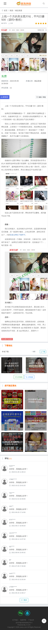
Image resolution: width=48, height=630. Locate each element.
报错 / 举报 (41, 97)
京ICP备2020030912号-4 (24, 623)
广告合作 (31, 620)
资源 (11, 10)
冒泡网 (28, 625)
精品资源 (18, 10)
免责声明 (23, 620)
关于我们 (15, 620)
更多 (24, 600)
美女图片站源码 (7, 339)
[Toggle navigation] (5, 3)
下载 (43, 352)
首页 (4, 10)
